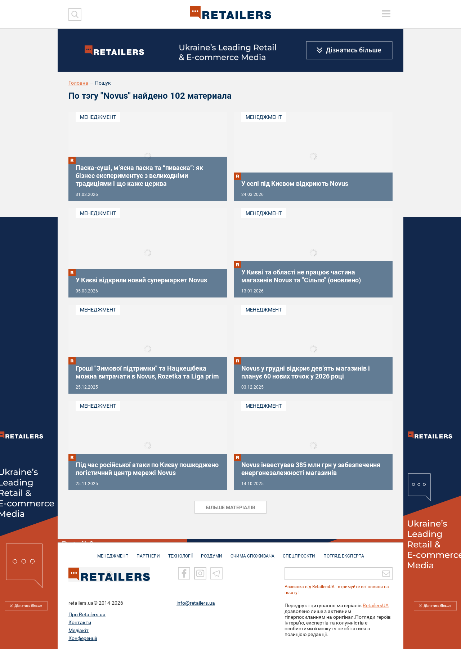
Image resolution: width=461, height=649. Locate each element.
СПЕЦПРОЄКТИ (299, 552)
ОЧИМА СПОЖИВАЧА (252, 552)
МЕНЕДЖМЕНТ (112, 552)
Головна (78, 83)
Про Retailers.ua (87, 614)
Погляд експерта (343, 552)
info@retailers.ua (195, 602)
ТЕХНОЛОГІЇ (180, 552)
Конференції (82, 638)
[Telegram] (216, 573)
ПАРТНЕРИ (148, 552)
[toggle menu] (386, 13)
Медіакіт (78, 630)
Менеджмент (98, 117)
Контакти (79, 622)
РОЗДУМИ (211, 552)
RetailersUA (376, 605)
